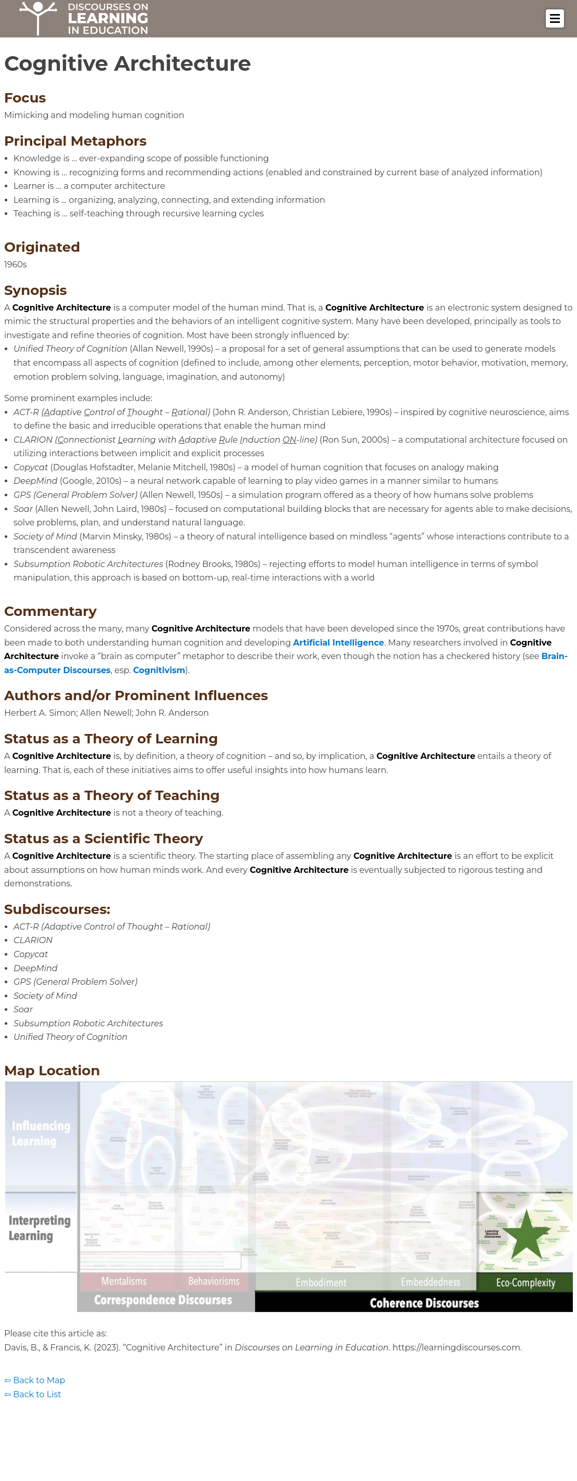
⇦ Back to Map (34, 1380)
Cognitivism (159, 670)
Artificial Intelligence (338, 643)
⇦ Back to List (32, 1394)
